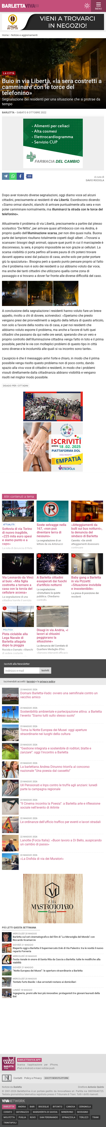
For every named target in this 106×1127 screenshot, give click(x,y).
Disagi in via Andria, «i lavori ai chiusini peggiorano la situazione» (52, 635)
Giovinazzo (22, 1112)
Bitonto (57, 1106)
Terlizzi (83, 1117)
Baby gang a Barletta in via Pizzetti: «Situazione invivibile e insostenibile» (86, 583)
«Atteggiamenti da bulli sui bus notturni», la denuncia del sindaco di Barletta (86, 530)
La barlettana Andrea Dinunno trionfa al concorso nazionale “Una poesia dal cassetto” (55, 769)
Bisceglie (44, 1106)
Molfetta (9, 1117)
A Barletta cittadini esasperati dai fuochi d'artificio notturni (52, 581)
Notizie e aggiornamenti (24, 35)
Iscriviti (45, 670)
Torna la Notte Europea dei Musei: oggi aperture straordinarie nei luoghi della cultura (53, 732)
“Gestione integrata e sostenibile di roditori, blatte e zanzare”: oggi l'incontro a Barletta (55, 750)
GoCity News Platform (56, 1078)
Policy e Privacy (33, 1078)
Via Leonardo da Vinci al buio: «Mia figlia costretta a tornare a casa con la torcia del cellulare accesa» (17, 585)
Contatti (17, 1078)
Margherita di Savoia (45, 1112)
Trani (95, 1117)
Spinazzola (68, 1117)
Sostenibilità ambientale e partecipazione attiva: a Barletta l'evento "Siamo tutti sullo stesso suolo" (61, 713)
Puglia (22, 1117)
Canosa (70, 1106)
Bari (32, 1106)
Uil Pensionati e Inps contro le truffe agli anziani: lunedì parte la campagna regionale (58, 787)
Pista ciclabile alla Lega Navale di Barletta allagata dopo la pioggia (15, 639)
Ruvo (33, 1117)
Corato (8, 1112)
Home (5, 35)
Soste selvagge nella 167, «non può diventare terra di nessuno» (51, 530)
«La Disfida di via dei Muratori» (42, 859)
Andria (22, 1106)
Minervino (67, 1112)
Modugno (82, 1112)
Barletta (9, 1106)
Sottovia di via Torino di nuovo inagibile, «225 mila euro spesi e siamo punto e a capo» (17, 536)
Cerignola (85, 1106)
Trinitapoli (10, 1122)
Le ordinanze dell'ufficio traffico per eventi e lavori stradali (60, 822)
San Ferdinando (49, 1117)
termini (31, 681)
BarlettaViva (22, 6)
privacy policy (47, 681)
